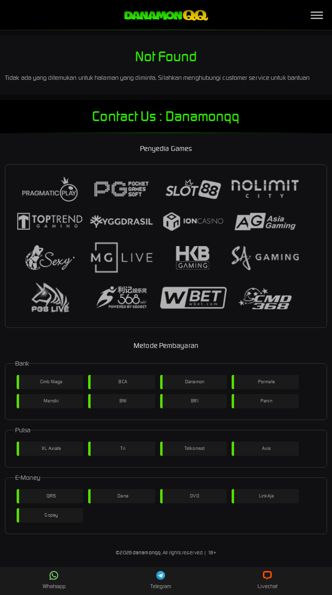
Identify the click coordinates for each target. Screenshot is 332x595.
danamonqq (147, 552)
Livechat (268, 580)
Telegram (161, 580)
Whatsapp (54, 580)
